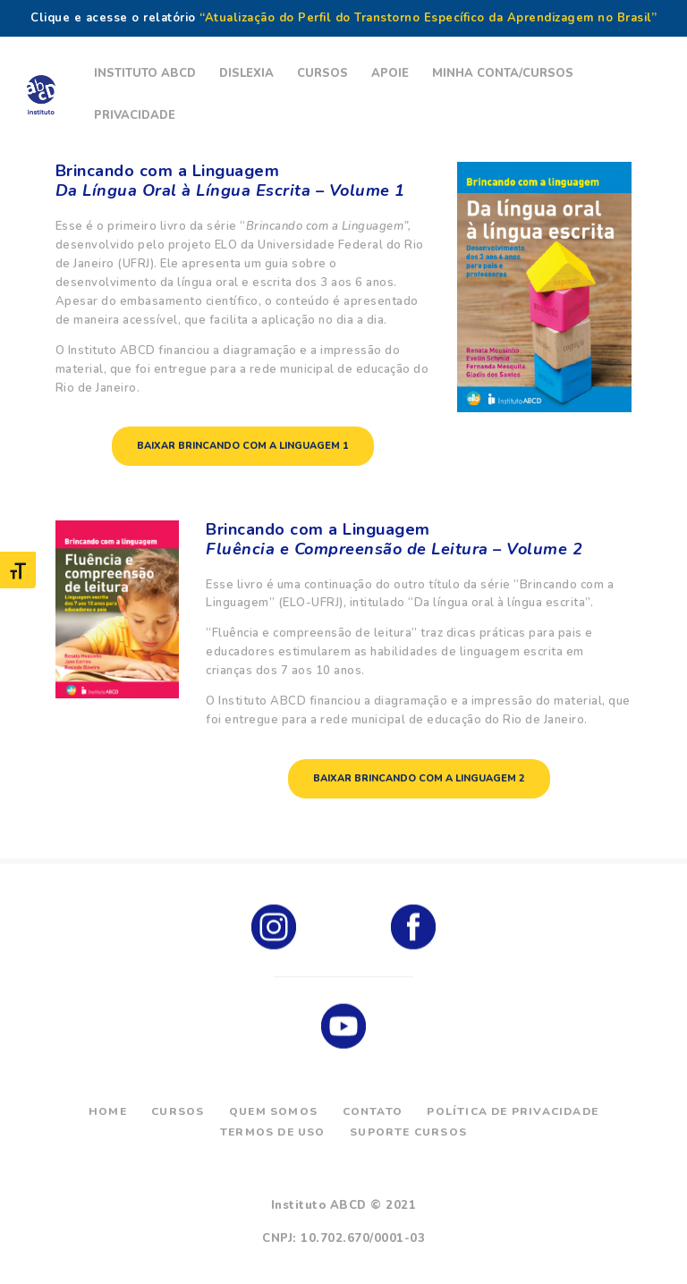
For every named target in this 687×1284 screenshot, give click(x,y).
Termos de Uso (273, 1132)
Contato (373, 1111)
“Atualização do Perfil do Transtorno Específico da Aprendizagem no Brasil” (428, 18)
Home (108, 1111)
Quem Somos (273, 1111)
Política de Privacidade (512, 1111)
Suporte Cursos (408, 1132)
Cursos (177, 1111)
